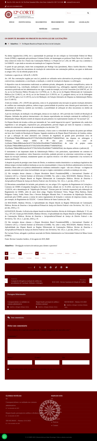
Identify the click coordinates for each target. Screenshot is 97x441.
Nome (10, 357)
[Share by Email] (67, 267)
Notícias (74, 253)
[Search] (88, 13)
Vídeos (65, 307)
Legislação (56, 419)
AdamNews (43, 253)
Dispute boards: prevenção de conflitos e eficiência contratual (25, 413)
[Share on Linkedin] (61, 267)
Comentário (12, 336)
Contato (55, 425)
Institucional (57, 405)
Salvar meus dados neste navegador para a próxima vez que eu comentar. (36, 369)
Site (63, 357)
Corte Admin (13, 253)
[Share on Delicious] (56, 267)
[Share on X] (40, 267)
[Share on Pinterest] (45, 267)
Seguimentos (57, 409)
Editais (55, 415)
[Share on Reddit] (50, 267)
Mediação (67, 253)
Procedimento (57, 412)
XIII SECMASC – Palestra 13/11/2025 (18, 421)
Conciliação (59, 253)
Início (55, 402)
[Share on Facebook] (34, 267)
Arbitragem (51, 253)
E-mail (38, 357)
